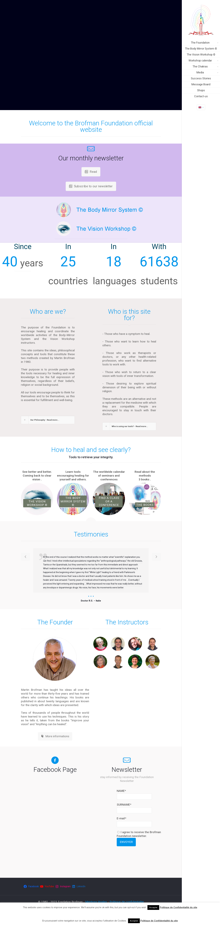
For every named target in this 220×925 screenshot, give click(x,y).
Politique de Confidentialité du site (178, 907)
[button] (48, 420)
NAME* (121, 791)
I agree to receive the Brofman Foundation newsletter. (139, 834)
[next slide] (156, 557)
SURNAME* (124, 804)
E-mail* (121, 818)
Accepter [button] (153, 907)
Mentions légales (96, 902)
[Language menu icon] (201, 107)
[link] (55, 659)
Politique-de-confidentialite (127, 902)
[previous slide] (25, 557)
